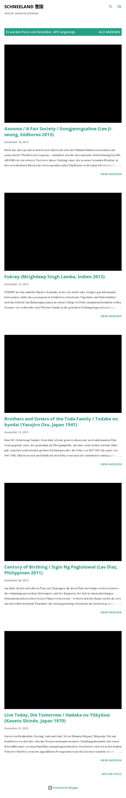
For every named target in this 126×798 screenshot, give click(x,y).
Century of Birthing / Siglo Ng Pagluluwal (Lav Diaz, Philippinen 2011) (61, 570)
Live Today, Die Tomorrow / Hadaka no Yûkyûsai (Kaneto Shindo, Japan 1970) (57, 718)
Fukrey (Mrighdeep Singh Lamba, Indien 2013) (54, 276)
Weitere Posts (112, 774)
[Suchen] (110, 6)
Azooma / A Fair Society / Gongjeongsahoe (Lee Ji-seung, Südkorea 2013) (58, 131)
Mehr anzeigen (111, 174)
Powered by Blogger (63, 787)
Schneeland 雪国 (23, 6)
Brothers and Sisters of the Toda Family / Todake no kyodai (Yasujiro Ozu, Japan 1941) (61, 422)
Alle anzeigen (109, 32)
